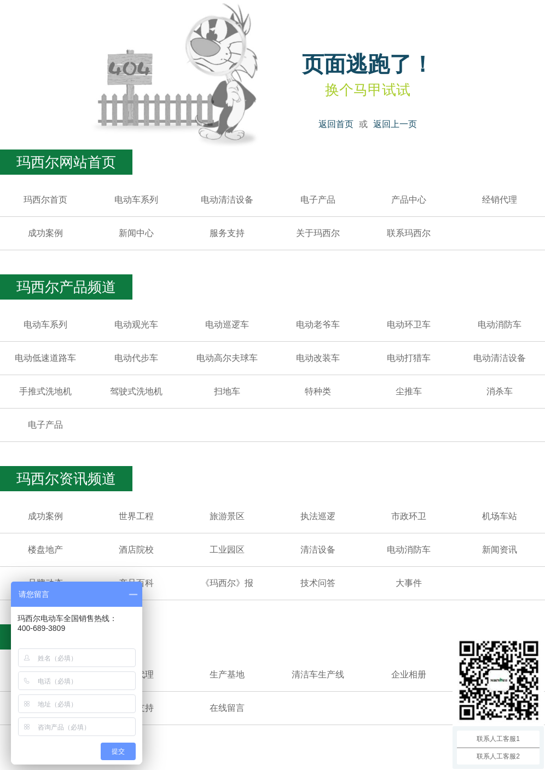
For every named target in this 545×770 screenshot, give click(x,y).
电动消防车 (499, 324)
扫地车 (227, 391)
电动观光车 (136, 324)
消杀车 (499, 391)
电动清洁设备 (227, 199)
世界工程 (136, 516)
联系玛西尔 (409, 233)
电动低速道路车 (45, 358)
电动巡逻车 (227, 324)
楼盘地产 (45, 549)
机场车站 (499, 516)
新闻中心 (136, 233)
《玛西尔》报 (227, 583)
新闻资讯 (499, 549)
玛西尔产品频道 (66, 287)
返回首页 (335, 124)
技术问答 (317, 583)
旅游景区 (227, 516)
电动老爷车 (318, 324)
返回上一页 (395, 124)
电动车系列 (136, 199)
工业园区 (227, 549)
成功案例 (45, 233)
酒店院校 (136, 549)
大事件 (409, 583)
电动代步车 (136, 358)
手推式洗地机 (45, 391)
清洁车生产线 (318, 674)
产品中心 (408, 199)
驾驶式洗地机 (136, 391)
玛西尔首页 (45, 199)
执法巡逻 (317, 516)
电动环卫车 (409, 324)
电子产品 (317, 199)
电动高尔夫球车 (227, 358)
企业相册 (408, 674)
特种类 (318, 391)
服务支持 (227, 233)
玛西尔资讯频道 (66, 478)
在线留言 (227, 707)
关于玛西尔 (318, 233)
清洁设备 (317, 549)
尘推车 (409, 391)
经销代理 (499, 199)
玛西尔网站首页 (66, 162)
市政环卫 (408, 516)
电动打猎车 (409, 358)
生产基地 (227, 674)
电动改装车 (318, 358)
